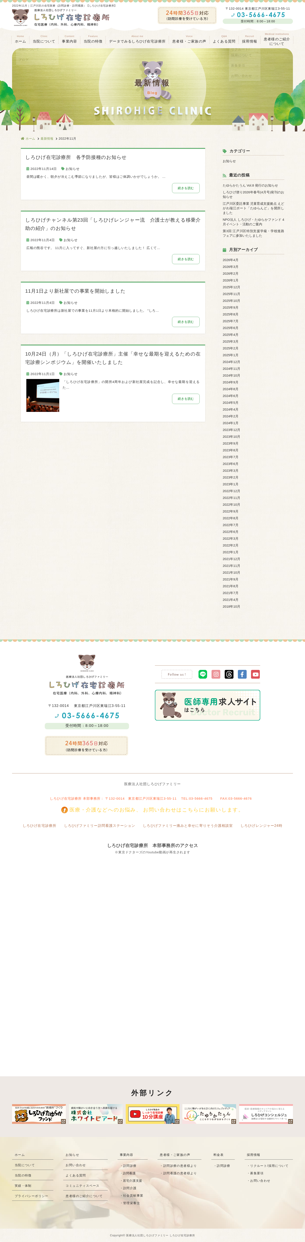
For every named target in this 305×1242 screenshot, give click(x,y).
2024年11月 (231, 368)
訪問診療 (130, 1165)
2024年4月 (231, 409)
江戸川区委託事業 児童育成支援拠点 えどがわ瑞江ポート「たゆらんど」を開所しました (253, 208)
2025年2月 (231, 348)
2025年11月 (231, 294)
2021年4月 (231, 599)
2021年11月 (231, 566)
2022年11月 (231, 498)
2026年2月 (231, 273)
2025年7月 (231, 321)
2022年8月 (231, 518)
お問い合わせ (76, 1165)
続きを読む (185, 188)
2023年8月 (231, 450)
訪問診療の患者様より (180, 1165)
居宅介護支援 (132, 1180)
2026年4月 (231, 260)
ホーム (20, 39)
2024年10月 (231, 375)
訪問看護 (129, 1173)
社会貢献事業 (133, 1195)
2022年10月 (231, 504)
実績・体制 (23, 1187)
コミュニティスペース (83, 1187)
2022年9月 (231, 511)
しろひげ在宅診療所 (39, 825)
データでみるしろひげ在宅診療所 (137, 39)
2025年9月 (231, 307)
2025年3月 (231, 341)
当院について (25, 1165)
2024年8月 (231, 389)
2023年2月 (231, 477)
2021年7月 (231, 593)
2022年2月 (231, 545)
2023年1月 (231, 484)
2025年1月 (231, 355)
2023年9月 (231, 443)
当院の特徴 (93, 39)
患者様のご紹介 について (277, 39)
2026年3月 (231, 267)
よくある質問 (224, 39)
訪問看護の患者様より (180, 1173)
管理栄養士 (131, 1203)
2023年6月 (231, 464)
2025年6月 (231, 328)
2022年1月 (231, 552)
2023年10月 (231, 436)
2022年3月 (231, 538)
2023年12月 (231, 430)
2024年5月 (231, 402)
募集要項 (257, 1173)
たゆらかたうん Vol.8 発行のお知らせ (250, 185)
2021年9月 (231, 579)
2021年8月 (231, 586)
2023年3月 (231, 470)
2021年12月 (231, 559)
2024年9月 (231, 382)
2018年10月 (231, 606)
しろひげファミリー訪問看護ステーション (99, 825)
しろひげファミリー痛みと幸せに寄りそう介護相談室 (188, 825)
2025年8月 (231, 314)
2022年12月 (231, 491)
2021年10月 (231, 572)
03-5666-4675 (201, 798)
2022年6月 (231, 532)
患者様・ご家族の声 (189, 39)
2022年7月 (231, 525)
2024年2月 (231, 416)
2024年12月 (231, 362)
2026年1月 (231, 280)
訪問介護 (130, 1188)
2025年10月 (231, 300)
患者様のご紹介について (84, 1197)
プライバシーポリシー (31, 1197)
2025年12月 (231, 287)
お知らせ (72, 169)
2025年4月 (231, 334)
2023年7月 (231, 457)
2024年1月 (231, 423)
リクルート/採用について (269, 1165)
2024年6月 (231, 396)
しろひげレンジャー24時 (262, 825)
